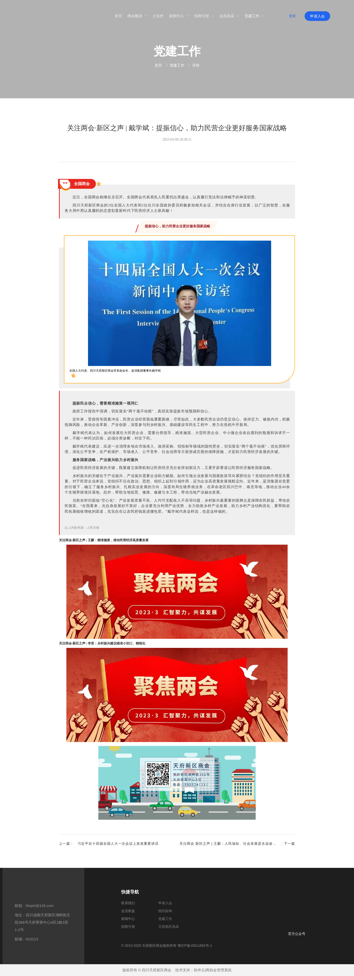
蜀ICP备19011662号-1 (194, 945)
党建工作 (177, 65)
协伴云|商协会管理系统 (213, 970)
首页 (159, 65)
